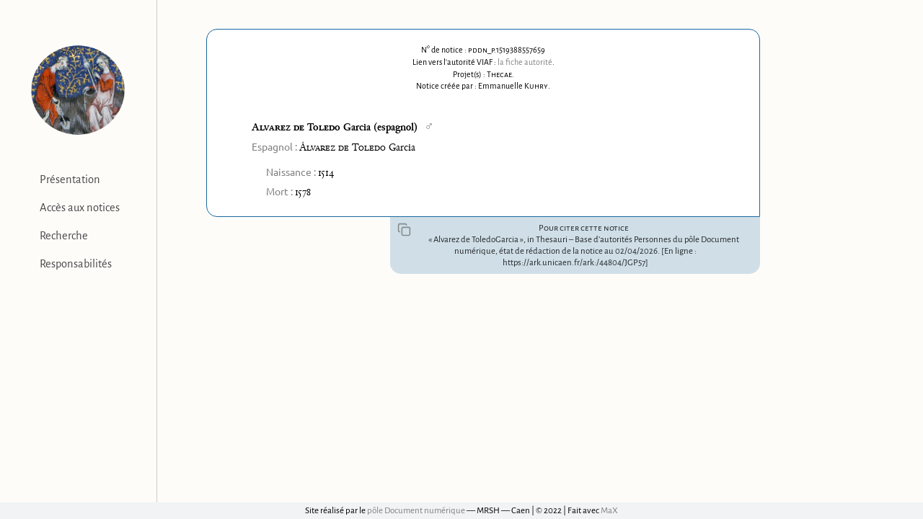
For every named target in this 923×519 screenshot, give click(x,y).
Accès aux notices (80, 207)
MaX (609, 510)
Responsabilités (76, 264)
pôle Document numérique (416, 510)
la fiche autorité (525, 62)
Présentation (70, 179)
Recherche (64, 235)
